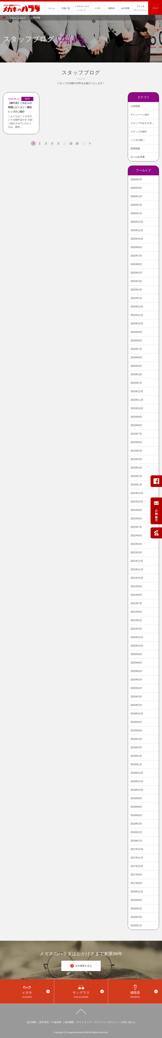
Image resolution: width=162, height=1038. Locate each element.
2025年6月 (136, 264)
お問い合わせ (128, 1022)
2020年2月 (136, 705)
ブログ (155, 8)
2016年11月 (136, 891)
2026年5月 (136, 179)
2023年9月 (136, 417)
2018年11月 (136, 781)
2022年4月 (136, 544)
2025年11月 (136, 230)
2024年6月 (136, 357)
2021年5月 (136, 620)
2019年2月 (136, 756)
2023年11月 (136, 400)
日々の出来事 (137, 157)
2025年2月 (136, 289)
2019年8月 (136, 730)
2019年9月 (136, 722)
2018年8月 (136, 807)
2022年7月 (136, 527)
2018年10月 (136, 790)
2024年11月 (136, 315)
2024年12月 (136, 306)
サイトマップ (84, 1022)
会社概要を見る (81, 966)
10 (70, 143)
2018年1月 (136, 840)
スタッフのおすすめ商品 (143, 123)
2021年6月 (136, 612)
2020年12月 (136, 637)
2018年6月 (136, 815)
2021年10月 (136, 578)
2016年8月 (136, 900)
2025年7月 (136, 255)
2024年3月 (136, 374)
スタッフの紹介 (138, 131)
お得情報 (135, 106)
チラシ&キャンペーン (140, 8)
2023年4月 (136, 459)
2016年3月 (136, 917)
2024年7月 (136, 349)
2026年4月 (136, 188)
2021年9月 (136, 586)
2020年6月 (136, 671)
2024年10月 (136, 323)
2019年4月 (136, 739)
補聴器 (111, 8)
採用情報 (135, 148)
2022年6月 (136, 535)
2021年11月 (136, 569)
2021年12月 (136, 561)
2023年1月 (136, 484)
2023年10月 (136, 408)
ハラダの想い (137, 140)
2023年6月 (136, 442)
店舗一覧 (66, 8)
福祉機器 (69, 1022)
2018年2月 (136, 832)
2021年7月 (136, 603)
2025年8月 (136, 247)
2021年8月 (136, 595)
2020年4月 (136, 688)
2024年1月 (136, 383)
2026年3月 (136, 196)
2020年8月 (136, 662)
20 (77, 143)
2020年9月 (136, 654)
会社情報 (125, 8)
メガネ (97, 8)
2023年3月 (136, 467)
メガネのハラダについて (81, 8)
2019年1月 (136, 764)
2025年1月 (136, 298)
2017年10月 (136, 866)
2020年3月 (136, 696)
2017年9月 (136, 874)
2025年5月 (136, 272)
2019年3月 (136, 747)
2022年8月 (136, 518)
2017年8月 (136, 883)
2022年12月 (136, 493)
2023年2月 (136, 476)
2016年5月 (136, 908)
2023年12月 (136, 391)
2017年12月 (136, 849)
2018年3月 (136, 823)
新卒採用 (44, 1022)
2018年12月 (136, 773)
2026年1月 (136, 213)
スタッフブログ (17, 17)
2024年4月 (136, 366)
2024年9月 (136, 332)
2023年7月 (136, 434)
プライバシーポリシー (106, 1022)
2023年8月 (136, 425)
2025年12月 (136, 222)
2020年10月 (136, 645)
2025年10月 (136, 239)
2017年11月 (136, 857)
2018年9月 (136, 798)
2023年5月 (136, 450)
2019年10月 (136, 713)
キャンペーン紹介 (140, 114)
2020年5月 (136, 679)
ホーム (51, 8)
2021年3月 (136, 628)
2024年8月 (136, 340)
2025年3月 (136, 281)
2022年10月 (136, 501)
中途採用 (56, 1022)
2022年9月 (136, 510)
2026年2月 (136, 205)
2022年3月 (136, 552)
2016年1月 (136, 925)
